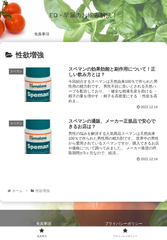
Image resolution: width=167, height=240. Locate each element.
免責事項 (43, 223)
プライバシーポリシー (123, 223)
